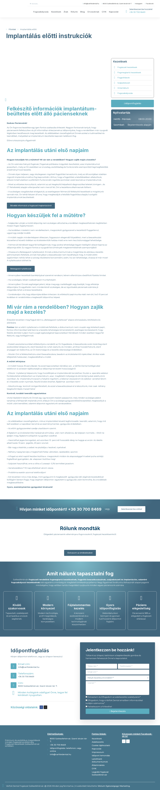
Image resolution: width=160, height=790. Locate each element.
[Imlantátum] (114, 88)
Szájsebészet (123, 83)
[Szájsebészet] (114, 83)
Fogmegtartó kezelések (129, 72)
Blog (82, 12)
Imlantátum (123, 88)
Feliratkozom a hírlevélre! (100, 706)
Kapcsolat (113, 12)
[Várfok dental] (24, 760)
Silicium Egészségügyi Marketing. (114, 786)
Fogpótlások (123, 78)
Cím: (20, 683)
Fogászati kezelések (127, 67)
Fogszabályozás (41, 12)
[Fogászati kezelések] (114, 67)
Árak (66, 12)
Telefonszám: (26, 673)
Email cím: (24, 664)
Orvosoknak (93, 12)
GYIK (104, 12)
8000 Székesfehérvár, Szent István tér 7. (37, 686)
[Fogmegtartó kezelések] (114, 72)
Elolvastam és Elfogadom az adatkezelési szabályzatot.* (114, 697)
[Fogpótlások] (114, 77)
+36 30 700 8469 (137, 12)
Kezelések (56, 12)
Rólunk (74, 12)
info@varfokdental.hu (28, 667)
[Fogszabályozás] (114, 93)
